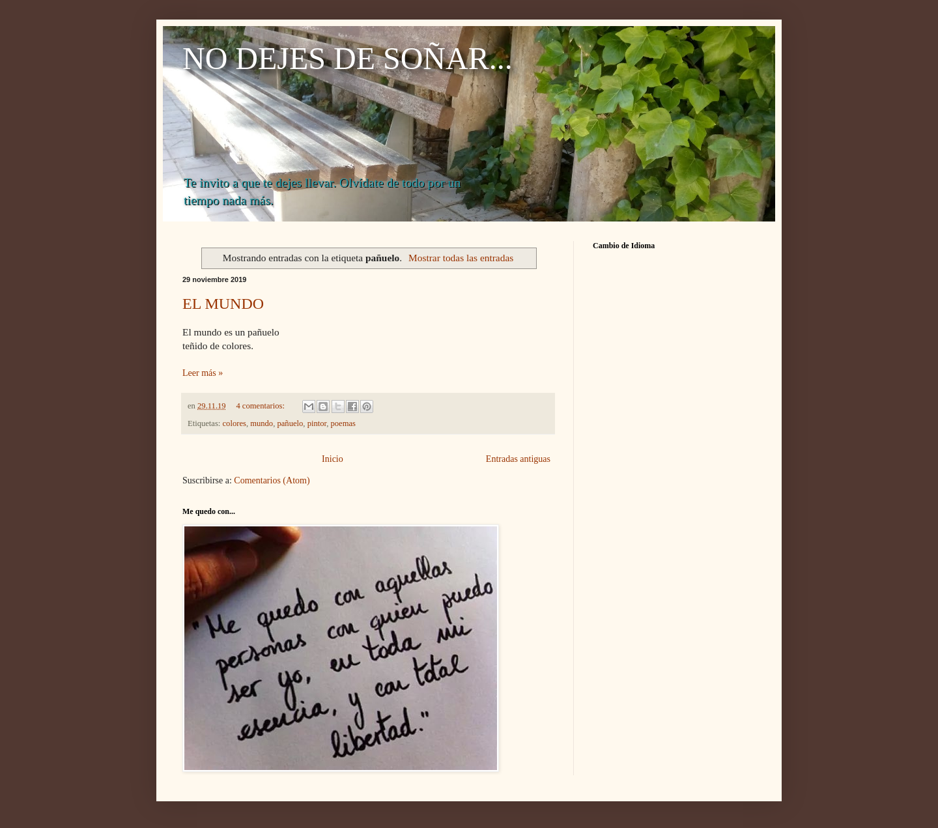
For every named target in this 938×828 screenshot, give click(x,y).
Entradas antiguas (518, 459)
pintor (317, 423)
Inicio (332, 459)
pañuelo (290, 423)
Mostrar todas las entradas (460, 257)
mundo (261, 423)
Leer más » (202, 373)
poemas (343, 423)
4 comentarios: (261, 405)
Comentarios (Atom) (271, 480)
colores (234, 423)
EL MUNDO (223, 303)
